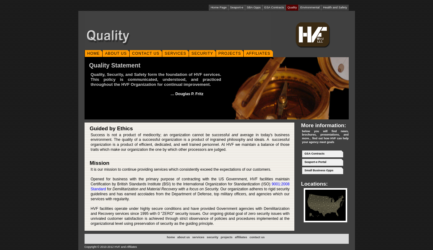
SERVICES (175, 53)
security (212, 237)
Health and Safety (335, 7)
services (198, 237)
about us (183, 237)
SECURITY (202, 53)
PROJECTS (230, 53)
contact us (257, 237)
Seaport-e (236, 7)
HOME (93, 53)
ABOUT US (116, 53)
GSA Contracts (274, 7)
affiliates (241, 237)
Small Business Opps (319, 170)
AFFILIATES (258, 53)
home (171, 237)
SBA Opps (254, 7)
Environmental (310, 7)
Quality (292, 7)
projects (227, 237)
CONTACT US (145, 53)
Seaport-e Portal (315, 162)
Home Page (219, 7)
